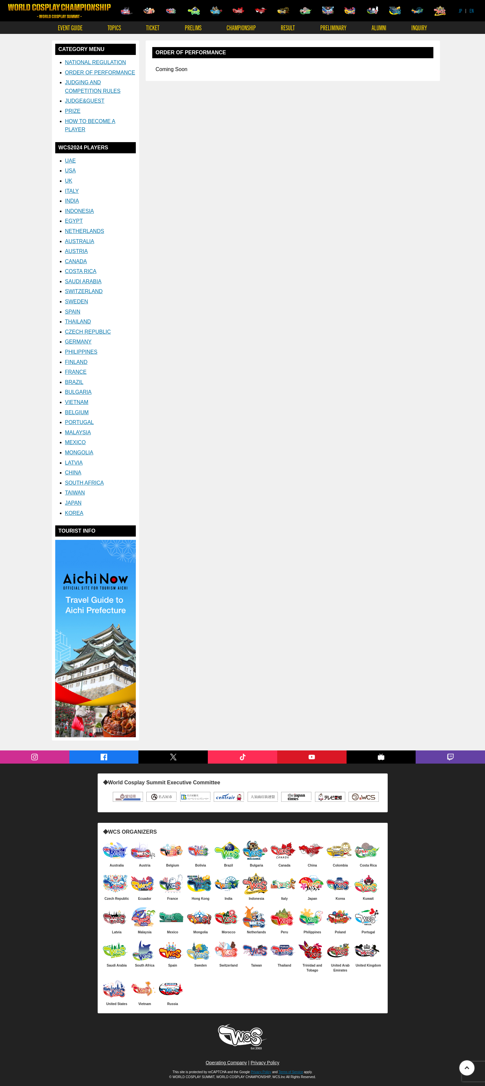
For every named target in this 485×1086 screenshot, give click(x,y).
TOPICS (114, 27)
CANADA (76, 261)
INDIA (72, 201)
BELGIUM (77, 412)
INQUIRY (419, 27)
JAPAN (73, 503)
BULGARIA (78, 392)
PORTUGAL (79, 422)
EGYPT (74, 221)
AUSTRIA (76, 251)
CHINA (73, 472)
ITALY (72, 191)
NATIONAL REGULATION (95, 62)
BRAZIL (74, 382)
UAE (70, 161)
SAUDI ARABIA (83, 281)
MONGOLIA (79, 452)
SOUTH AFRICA (84, 483)
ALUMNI (379, 27)
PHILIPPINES (81, 352)
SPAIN (73, 312)
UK (68, 181)
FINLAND (76, 362)
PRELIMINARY (333, 27)
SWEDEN (76, 301)
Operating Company (226, 1062)
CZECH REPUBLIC (88, 332)
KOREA (74, 513)
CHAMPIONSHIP (241, 27)
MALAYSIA (78, 432)
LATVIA (74, 463)
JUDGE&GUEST (85, 101)
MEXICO (75, 442)
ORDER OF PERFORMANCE (100, 72)
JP (460, 11)
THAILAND (78, 321)
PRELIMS (193, 27)
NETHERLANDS (84, 231)
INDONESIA (79, 211)
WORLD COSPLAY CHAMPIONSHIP (59, 11)
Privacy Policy (265, 1062)
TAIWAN (75, 492)
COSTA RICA (81, 271)
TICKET (152, 27)
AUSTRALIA (79, 241)
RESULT (288, 27)
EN (472, 11)
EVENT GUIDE (70, 27)
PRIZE (73, 111)
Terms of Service (291, 1072)
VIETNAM (76, 402)
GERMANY (78, 341)
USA (70, 170)
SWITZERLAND (84, 291)
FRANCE (76, 372)
